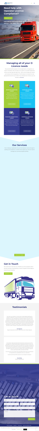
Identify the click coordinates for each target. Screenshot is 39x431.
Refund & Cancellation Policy (27, 425)
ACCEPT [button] (25, 429)
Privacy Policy (20, 425)
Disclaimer (15, 425)
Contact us (8, 18)
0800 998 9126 (17, 23)
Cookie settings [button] (19, 429)
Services (22, 77)
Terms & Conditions (9, 425)
